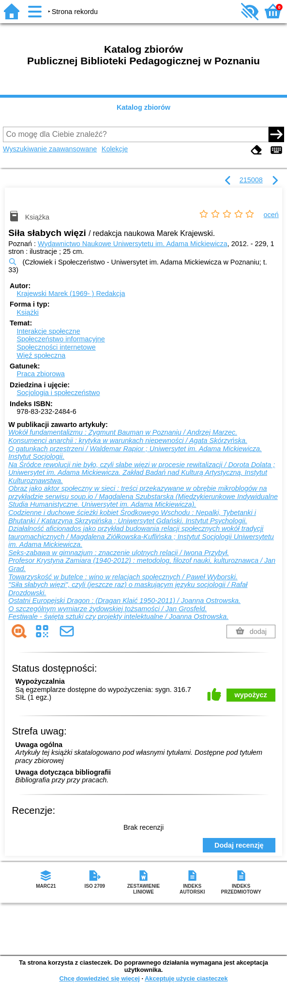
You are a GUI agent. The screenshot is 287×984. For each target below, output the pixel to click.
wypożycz (251, 695)
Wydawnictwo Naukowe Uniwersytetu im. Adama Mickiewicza (132, 244)
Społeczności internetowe (55, 347)
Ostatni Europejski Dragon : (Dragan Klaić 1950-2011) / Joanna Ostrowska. (124, 600)
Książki (27, 312)
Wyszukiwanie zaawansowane (50, 149)
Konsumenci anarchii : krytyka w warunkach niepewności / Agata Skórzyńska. (127, 440)
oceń (271, 215)
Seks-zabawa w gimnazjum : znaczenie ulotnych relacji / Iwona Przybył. (118, 553)
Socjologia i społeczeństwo (58, 393)
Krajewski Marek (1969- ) (70, 293)
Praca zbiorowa (40, 374)
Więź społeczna (40, 355)
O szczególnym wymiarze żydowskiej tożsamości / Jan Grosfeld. (107, 609)
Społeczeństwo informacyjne (60, 339)
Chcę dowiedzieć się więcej (99, 978)
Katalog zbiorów (143, 107)
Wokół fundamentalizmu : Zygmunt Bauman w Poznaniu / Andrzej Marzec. (122, 432)
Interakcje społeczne (48, 331)
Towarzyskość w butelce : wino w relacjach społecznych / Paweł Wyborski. (123, 577)
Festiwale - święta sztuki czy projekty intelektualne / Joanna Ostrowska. (118, 616)
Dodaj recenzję (239, 845)
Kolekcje (115, 149)
